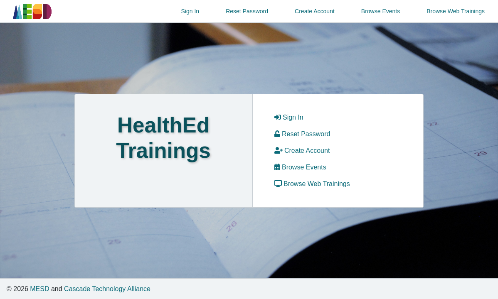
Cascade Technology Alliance (107, 288)
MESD (39, 288)
